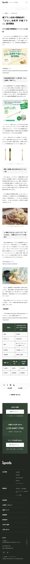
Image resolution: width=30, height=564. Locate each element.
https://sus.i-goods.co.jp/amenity (9, 263)
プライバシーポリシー (12, 556)
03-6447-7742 (7, 545)
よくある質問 (4, 556)
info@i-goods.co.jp (9, 548)
